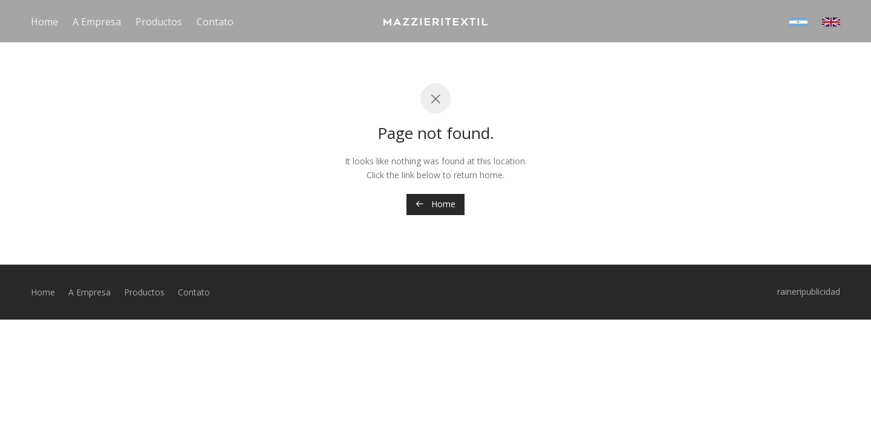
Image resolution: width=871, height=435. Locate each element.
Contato (215, 21)
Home (44, 21)
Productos (158, 21)
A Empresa (97, 21)
